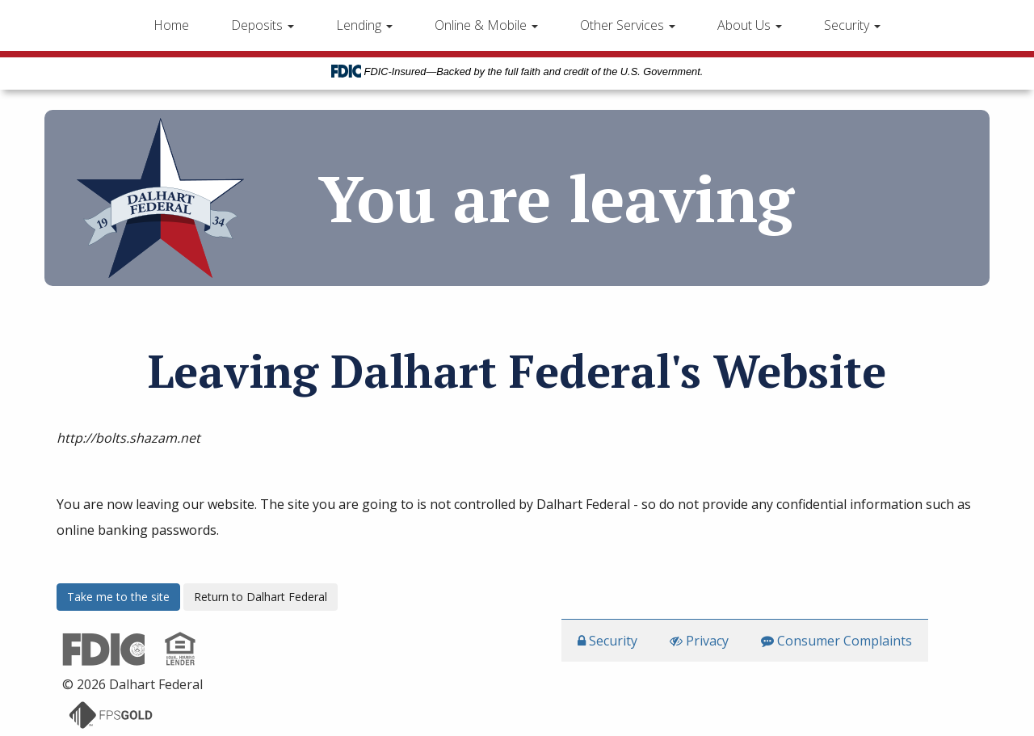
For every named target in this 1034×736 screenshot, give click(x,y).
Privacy (699, 641)
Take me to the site (118, 596)
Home (171, 25)
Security (852, 25)
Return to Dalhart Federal (260, 596)
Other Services (627, 25)
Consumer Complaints (836, 641)
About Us (749, 25)
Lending (364, 25)
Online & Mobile (486, 25)
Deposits (262, 25)
